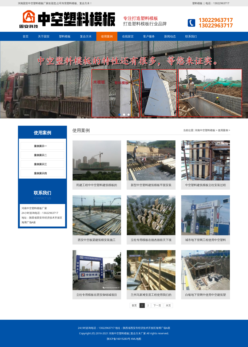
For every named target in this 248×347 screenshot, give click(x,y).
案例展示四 (40, 173)
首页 (25, 36)
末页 (168, 305)
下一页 (157, 305)
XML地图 (136, 338)
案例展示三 (40, 164)
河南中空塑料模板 (205, 130)
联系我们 (191, 36)
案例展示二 (40, 155)
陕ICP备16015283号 (118, 338)
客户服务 (149, 36)
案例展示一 (40, 146)
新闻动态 (170, 36)
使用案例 (107, 36)
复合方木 (86, 36)
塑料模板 (197, 3)
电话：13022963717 (217, 3)
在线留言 (128, 36)
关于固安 (44, 36)
